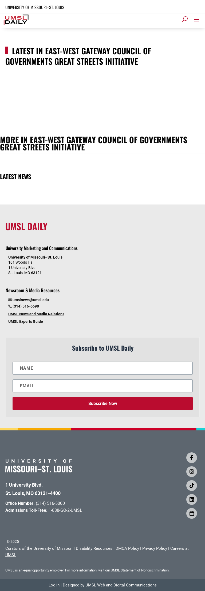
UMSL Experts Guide (25, 321)
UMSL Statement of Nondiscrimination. (140, 570)
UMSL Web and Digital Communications (121, 585)
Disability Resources (94, 548)
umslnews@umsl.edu (31, 300)
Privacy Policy (154, 548)
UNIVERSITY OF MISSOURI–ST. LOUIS (34, 7)
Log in (54, 585)
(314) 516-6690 (26, 306)
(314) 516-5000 (50, 503)
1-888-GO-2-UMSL (65, 510)
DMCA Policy (127, 548)
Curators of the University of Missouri (39, 548)
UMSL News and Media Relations (36, 314)
